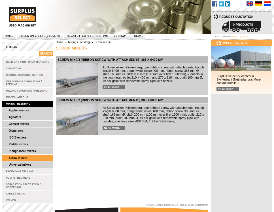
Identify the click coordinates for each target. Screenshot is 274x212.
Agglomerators (19, 110)
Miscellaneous (17, 97)
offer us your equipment (40, 36)
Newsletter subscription (87, 36)
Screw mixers (18, 157)
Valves (11, 200)
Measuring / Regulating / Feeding (24, 83)
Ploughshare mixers (22, 151)
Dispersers (16, 130)
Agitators (15, 117)
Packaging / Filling (19, 171)
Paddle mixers (18, 144)
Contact (121, 36)
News (138, 36)
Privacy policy (186, 205)
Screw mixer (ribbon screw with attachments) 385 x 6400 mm (110, 59)
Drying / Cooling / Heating (24, 74)
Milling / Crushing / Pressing (27, 90)
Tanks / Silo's (15, 193)
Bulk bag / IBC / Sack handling (28, 61)
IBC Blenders (18, 137)
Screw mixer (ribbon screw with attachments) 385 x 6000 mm (110, 100)
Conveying (13, 68)
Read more (112, 87)
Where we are (235, 43)
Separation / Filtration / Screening (23, 186)
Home (9, 36)
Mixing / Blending (18, 103)
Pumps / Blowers (18, 177)
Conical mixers (19, 124)
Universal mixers (20, 164)
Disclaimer (202, 205)
